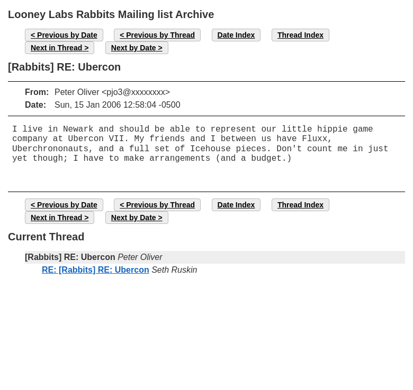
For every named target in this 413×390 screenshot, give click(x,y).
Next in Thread (56, 48)
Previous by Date (67, 35)
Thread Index (300, 35)
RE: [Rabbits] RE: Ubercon (95, 269)
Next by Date (133, 48)
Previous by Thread (160, 35)
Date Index (236, 35)
